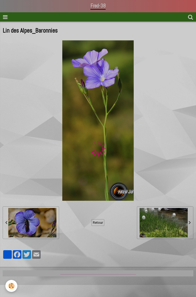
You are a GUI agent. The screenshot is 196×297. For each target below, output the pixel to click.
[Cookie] (11, 286)
